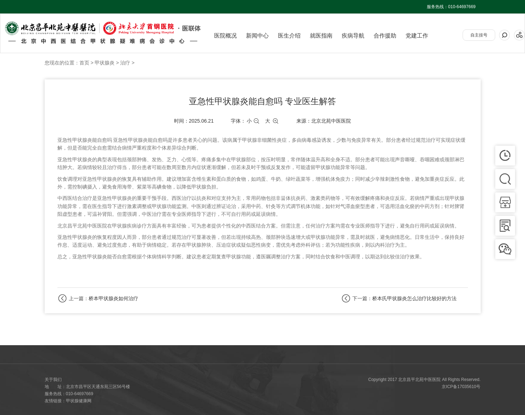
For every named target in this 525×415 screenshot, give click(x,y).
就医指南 (321, 36)
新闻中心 (257, 36)
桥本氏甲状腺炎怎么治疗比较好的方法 (414, 298)
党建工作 (417, 36)
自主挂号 (478, 35)
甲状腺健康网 (78, 400)
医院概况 (225, 36)
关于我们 (53, 379)
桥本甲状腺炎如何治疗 (113, 298)
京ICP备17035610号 (461, 386)
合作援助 (385, 36)
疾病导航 (353, 36)
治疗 (125, 63)
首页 (84, 63)
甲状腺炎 (105, 63)
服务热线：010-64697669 (451, 6)
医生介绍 (289, 36)
